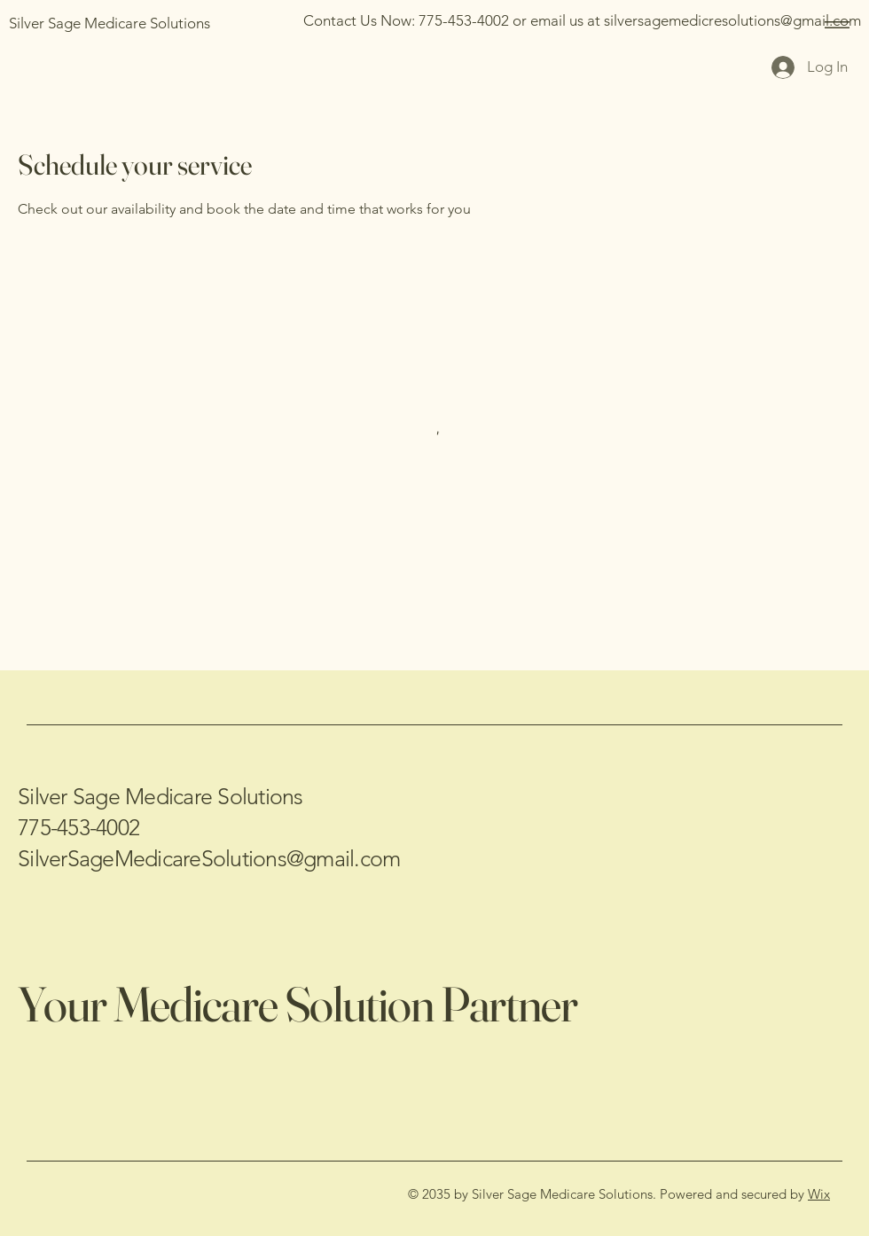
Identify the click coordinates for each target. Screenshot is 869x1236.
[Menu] (834, 24)
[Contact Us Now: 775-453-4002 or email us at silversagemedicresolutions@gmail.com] (582, 20)
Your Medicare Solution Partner (297, 1004)
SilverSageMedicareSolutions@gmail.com (209, 858)
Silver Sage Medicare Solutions (160, 796)
